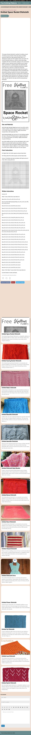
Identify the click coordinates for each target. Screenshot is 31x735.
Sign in (19, 3)
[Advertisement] (15, 35)
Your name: (3, 697)
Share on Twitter (20, 282)
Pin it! (13, 282)
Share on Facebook (5, 282)
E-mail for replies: (5, 702)
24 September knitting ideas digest (8, 10)
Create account (25, 3)
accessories (4, 275)
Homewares (4, 16)
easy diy (9, 275)
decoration (13, 275)
